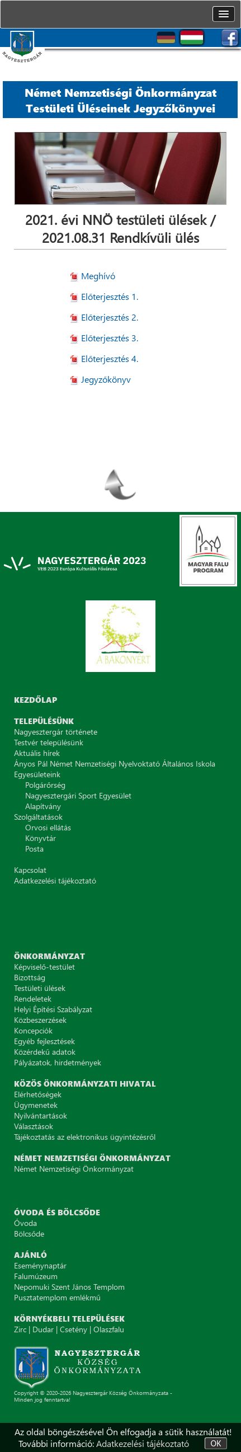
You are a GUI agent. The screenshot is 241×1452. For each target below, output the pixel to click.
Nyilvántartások (40, 1115)
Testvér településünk (48, 742)
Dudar (43, 1329)
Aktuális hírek (37, 753)
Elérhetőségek (38, 1094)
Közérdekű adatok (44, 1051)
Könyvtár (40, 838)
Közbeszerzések (40, 1019)
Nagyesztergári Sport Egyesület (78, 795)
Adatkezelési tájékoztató (142, 1443)
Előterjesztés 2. (109, 317)
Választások (33, 1126)
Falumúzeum (36, 1276)
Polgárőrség (45, 784)
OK (216, 1443)
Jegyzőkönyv (106, 379)
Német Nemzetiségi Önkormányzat (74, 1168)
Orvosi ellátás (48, 827)
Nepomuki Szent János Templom (69, 1286)
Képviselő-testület (44, 966)
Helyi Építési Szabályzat (53, 1009)
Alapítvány (43, 806)
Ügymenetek (36, 1104)
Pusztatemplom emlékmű (57, 1297)
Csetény (73, 1329)
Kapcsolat (30, 869)
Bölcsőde (29, 1233)
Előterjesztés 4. (109, 358)
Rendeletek (32, 998)
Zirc (20, 1329)
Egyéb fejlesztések (44, 1041)
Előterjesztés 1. (109, 296)
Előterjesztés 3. (109, 338)
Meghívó (98, 275)
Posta (34, 848)
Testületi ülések (39, 988)
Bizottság (29, 977)
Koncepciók (33, 1030)
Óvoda (25, 1223)
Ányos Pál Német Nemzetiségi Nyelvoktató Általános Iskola (114, 763)
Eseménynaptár (40, 1265)
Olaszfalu (108, 1329)
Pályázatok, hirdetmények (57, 1062)
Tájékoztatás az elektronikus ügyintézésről (84, 1136)
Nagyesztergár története (55, 731)
